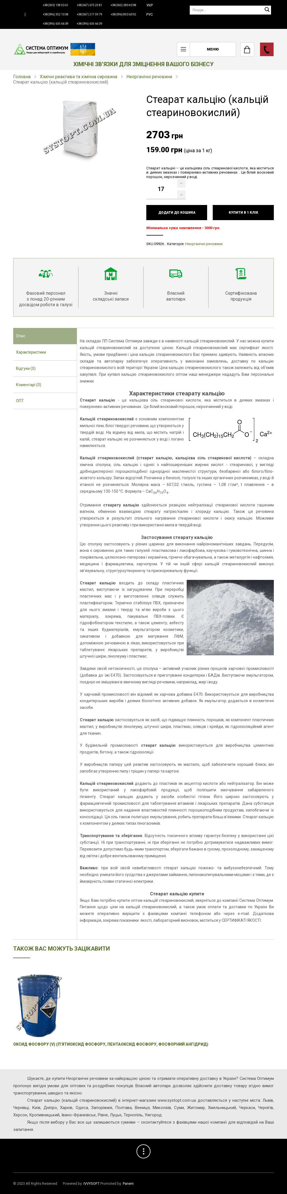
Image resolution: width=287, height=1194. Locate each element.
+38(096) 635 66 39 (89, 23)
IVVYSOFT (91, 1183)
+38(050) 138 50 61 (55, 5)
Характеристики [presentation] (31, 352)
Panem (128, 1183)
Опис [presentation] (20, 336)
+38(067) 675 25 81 (89, 5)
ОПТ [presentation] (20, 400)
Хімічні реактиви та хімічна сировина (78, 76)
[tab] (45, 336)
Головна (22, 76)
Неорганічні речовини (149, 76)
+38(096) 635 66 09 (55, 23)
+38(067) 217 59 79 (89, 14)
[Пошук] (230, 10)
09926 (159, 244)
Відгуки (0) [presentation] (26, 368)
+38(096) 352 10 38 (55, 14)
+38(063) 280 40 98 (123, 5)
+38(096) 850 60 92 (123, 14)
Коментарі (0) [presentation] (28, 384)
